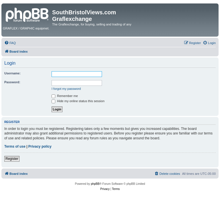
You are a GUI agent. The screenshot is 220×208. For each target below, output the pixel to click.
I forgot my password (66, 88)
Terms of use (14, 146)
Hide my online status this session (78, 101)
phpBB (95, 183)
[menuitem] (10, 42)
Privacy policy (40, 146)
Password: (12, 82)
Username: (12, 73)
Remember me (65, 96)
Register (11, 159)
